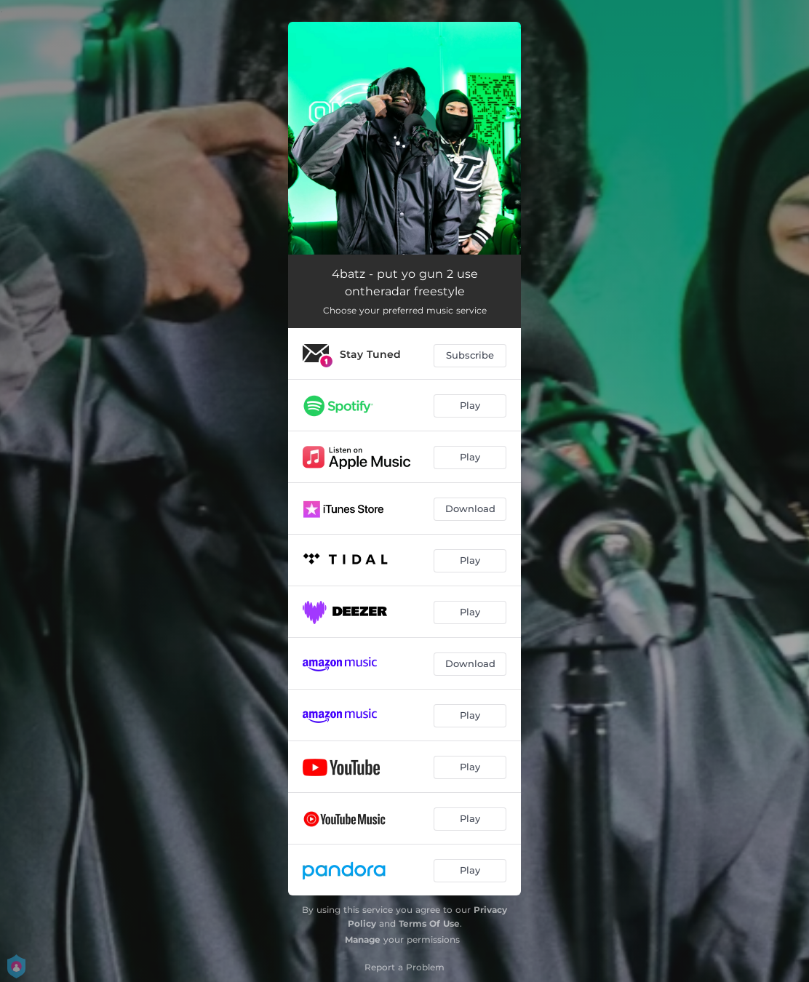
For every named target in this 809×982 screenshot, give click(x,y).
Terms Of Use (429, 923)
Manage (362, 939)
